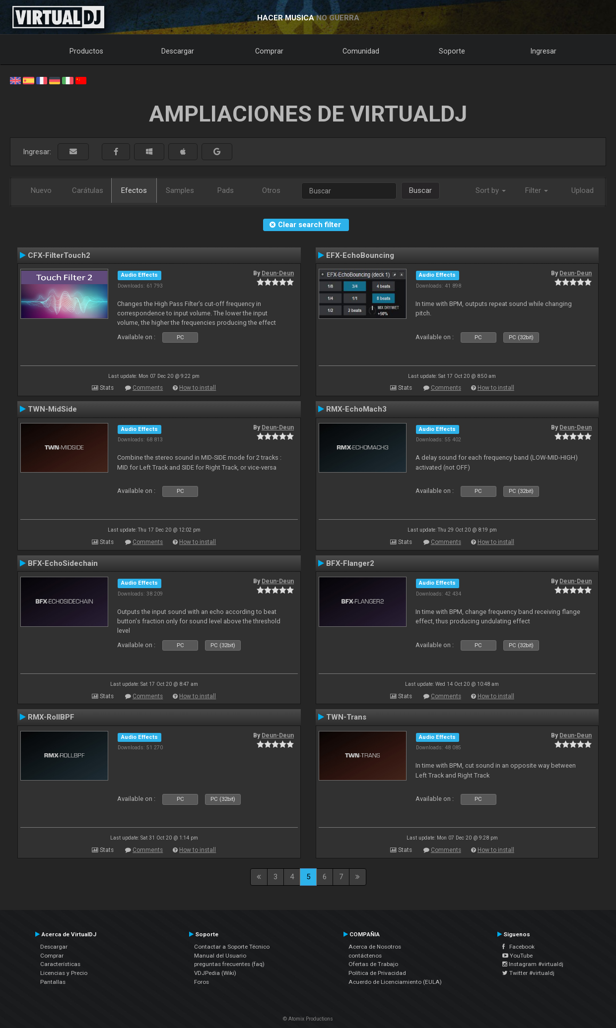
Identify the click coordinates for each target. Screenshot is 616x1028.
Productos (86, 51)
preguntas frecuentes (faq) (229, 964)
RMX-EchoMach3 (356, 409)
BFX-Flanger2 (350, 563)
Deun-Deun (278, 273)
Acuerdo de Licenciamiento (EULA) (395, 981)
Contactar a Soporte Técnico (232, 946)
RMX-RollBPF (51, 717)
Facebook (518, 946)
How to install (197, 387)
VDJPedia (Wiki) (215, 972)
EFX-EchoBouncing (360, 255)
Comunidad (360, 51)
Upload (582, 190)
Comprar (269, 51)
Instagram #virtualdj (532, 964)
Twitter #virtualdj (528, 972)
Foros (201, 981)
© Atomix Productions (308, 1019)
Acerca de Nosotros (374, 946)
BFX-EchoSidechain (63, 563)
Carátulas (87, 190)
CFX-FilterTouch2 (59, 255)
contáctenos (365, 955)
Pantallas (53, 981)
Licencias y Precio (63, 972)
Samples (180, 190)
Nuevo (41, 190)
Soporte (452, 51)
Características (60, 964)
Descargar (177, 51)
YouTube (517, 955)
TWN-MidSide (52, 409)
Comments (148, 387)
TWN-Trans (346, 717)
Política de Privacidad (377, 972)
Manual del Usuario (220, 955)
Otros (271, 190)
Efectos (134, 190)
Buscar (420, 190)
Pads (225, 190)
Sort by (491, 190)
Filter (536, 190)
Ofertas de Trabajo (373, 964)
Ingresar (543, 51)
